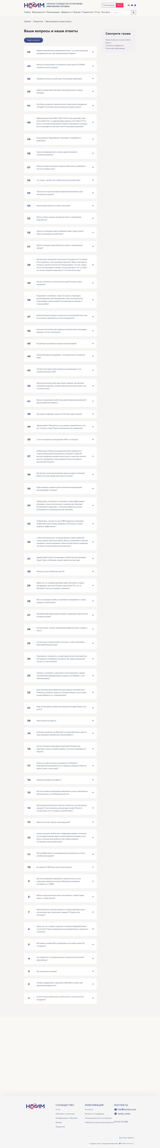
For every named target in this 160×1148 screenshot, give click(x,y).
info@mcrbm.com (125, 1108)
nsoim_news (122, 1113)
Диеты (108, 43)
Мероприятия (38, 12)
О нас (97, 12)
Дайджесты (66, 12)
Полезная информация (115, 49)
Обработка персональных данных (96, 1123)
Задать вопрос (33, 40)
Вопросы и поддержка (95, 1113)
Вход (119, 5)
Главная (27, 12)
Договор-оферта (126, 1137)
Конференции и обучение (67, 1117)
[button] (60, 1075)
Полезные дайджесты (115, 46)
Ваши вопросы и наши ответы (119, 40)
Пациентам (88, 12)
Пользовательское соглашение (98, 1117)
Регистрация (108, 5)
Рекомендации (53, 12)
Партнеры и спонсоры (65, 1113)
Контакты (105, 12)
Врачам (77, 12)
